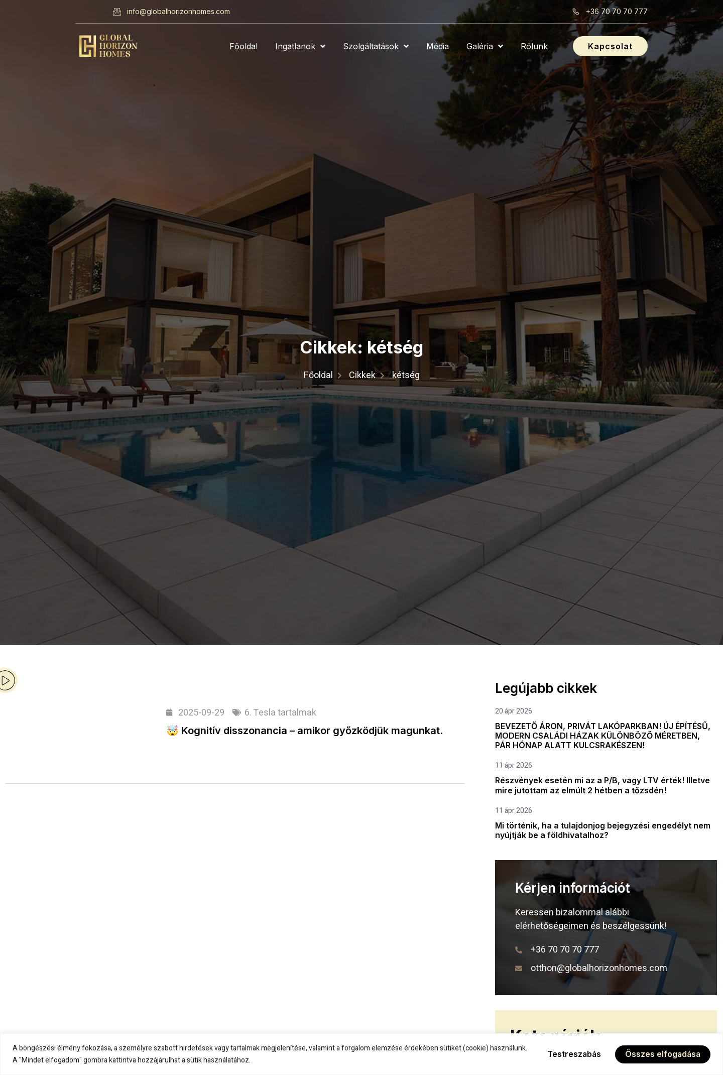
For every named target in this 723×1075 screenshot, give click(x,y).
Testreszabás (572, 1054)
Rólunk (534, 46)
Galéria (484, 46)
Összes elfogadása (662, 1054)
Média (437, 46)
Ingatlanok (300, 46)
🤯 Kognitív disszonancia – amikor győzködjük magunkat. (304, 731)
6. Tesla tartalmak (280, 713)
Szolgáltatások (376, 46)
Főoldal (243, 46)
